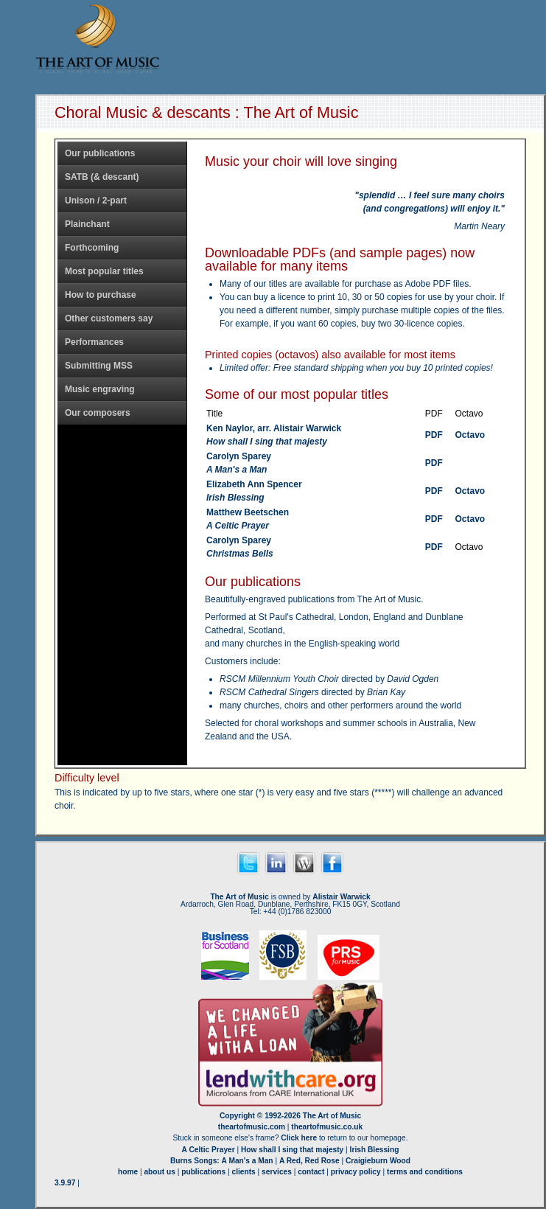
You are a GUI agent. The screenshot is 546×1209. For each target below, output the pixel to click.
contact (311, 1172)
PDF (434, 435)
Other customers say (109, 318)
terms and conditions (425, 1172)
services (277, 1172)
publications (203, 1172)
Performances (94, 342)
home (128, 1172)
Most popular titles (104, 271)
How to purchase (100, 295)
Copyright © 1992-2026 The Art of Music (290, 1116)
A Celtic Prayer (208, 1150)
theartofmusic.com (251, 1127)
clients (244, 1172)
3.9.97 (65, 1183)
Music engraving (100, 389)
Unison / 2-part (96, 200)
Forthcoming (92, 248)
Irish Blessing (374, 1150)
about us (159, 1172)
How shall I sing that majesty (292, 1150)
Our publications (100, 153)
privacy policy (356, 1172)
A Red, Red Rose (309, 1161)
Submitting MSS (99, 365)
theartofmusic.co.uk (327, 1127)
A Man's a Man (247, 1161)
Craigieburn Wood (378, 1161)
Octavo (470, 435)
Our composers (97, 413)
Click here (299, 1138)
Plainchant (87, 224)
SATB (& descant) (102, 177)
